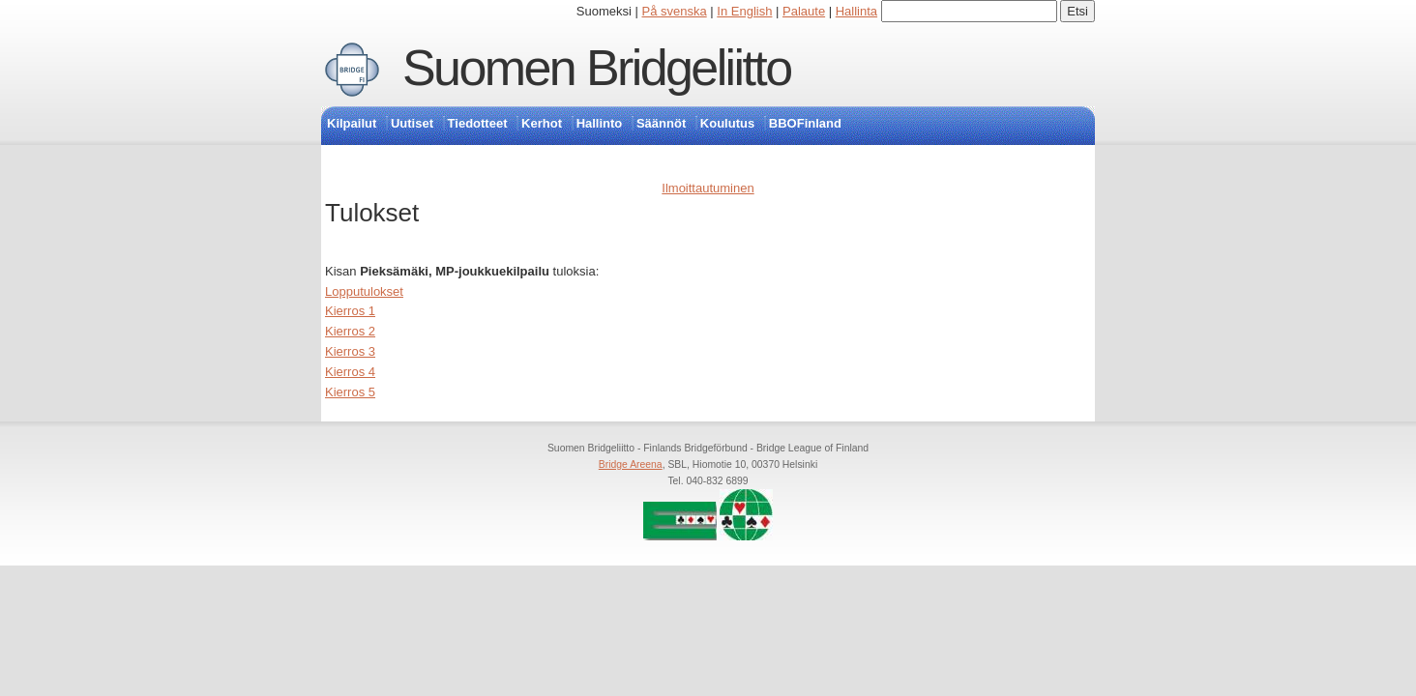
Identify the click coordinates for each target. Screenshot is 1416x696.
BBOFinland (805, 123)
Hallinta (856, 11)
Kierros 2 (350, 331)
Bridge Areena (631, 464)
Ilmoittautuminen (707, 188)
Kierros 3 (350, 351)
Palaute (803, 11)
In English (744, 11)
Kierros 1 (350, 311)
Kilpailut (351, 123)
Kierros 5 (350, 392)
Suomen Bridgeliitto (596, 68)
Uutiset (412, 123)
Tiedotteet (478, 123)
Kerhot (541, 123)
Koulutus (727, 123)
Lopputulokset (364, 291)
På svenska (674, 11)
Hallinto (599, 123)
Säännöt (661, 123)
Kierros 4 (350, 371)
